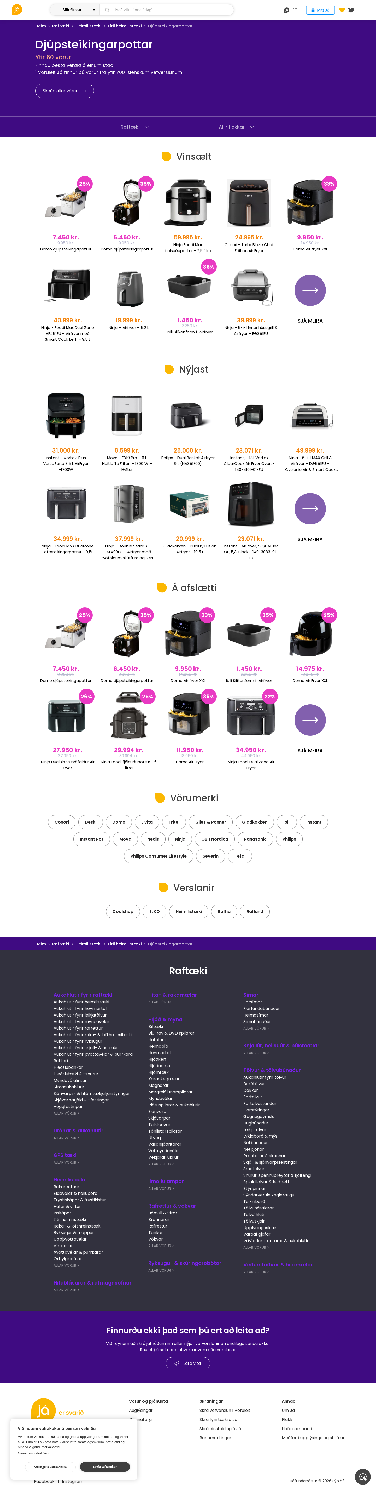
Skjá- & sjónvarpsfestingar (270, 1162)
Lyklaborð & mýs (260, 1136)
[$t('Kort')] (351, 10)
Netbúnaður (255, 1143)
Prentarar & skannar (264, 1156)
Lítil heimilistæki (125, 26)
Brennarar (158, 1220)
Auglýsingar (141, 1410)
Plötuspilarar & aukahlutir (174, 1105)
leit (290, 10)
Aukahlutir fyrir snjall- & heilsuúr (86, 1048)
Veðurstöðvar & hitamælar (278, 1264)
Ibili (286, 822)
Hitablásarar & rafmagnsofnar (93, 1282)
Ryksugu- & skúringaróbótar (184, 1263)
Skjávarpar (159, 1118)
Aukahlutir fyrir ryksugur (78, 1041)
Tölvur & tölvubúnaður (272, 1070)
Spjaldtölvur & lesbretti (266, 1182)
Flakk (287, 1420)
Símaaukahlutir (69, 1087)
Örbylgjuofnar (68, 1259)
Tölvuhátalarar (258, 1208)
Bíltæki (155, 1027)
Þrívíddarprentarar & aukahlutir (276, 1241)
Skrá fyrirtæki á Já (218, 1420)
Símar (250, 994)
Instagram (72, 1481)
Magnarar (158, 1085)
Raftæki (60, 26)
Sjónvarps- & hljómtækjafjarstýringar (92, 1094)
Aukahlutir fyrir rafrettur (78, 1028)
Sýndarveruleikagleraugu (268, 1195)
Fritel (174, 822)
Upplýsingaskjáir (260, 1228)
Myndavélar (160, 1098)
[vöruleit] (30, 9)
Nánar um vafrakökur (33, 1453)
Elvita (147, 822)
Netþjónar (253, 1149)
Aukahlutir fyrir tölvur (264, 1077)
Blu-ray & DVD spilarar (171, 1033)
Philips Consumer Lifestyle (159, 856)
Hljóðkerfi (157, 1059)
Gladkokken (254, 822)
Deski (90, 822)
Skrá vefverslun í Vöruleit (224, 1410)
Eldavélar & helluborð (75, 1193)
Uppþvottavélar (70, 1239)
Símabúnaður (257, 1022)
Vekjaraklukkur (163, 1157)
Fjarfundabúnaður (261, 1009)
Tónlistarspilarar (165, 1131)
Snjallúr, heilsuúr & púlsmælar (281, 1045)
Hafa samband (297, 1429)
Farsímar (252, 1002)
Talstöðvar (159, 1125)
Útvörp (155, 1138)
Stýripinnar (254, 1188)
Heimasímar (255, 1015)
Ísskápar (62, 1213)
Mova (125, 839)
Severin (211, 856)
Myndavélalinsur (70, 1080)
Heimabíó (158, 1046)
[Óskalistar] (342, 10)
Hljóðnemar (160, 1066)
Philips (289, 839)
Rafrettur (157, 1226)
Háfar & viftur (67, 1206)
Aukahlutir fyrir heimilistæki (81, 1002)
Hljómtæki (158, 1072)
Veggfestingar (68, 1107)
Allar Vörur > (66, 1113)
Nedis (153, 839)
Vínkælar (63, 1246)
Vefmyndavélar (164, 1151)
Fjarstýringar (256, 1110)
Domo (118, 822)
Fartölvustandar (260, 1103)
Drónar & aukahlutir (78, 1130)
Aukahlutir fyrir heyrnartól (80, 1009)
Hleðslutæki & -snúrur (76, 1074)
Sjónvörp (157, 1112)
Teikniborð (254, 1201)
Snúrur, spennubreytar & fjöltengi (277, 1175)
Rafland (254, 912)
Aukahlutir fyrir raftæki (83, 994)
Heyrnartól (159, 1053)
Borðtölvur (254, 1084)
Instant (313, 822)
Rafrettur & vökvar (172, 1205)
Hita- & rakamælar (172, 994)
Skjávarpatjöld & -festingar (81, 1100)
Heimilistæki (88, 26)
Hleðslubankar (68, 1067)
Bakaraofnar (66, 1187)
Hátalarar (158, 1040)
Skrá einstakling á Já (220, 1429)
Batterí (61, 1061)
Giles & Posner (210, 822)
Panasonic (255, 839)
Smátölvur (254, 1169)
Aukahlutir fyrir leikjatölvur (80, 1015)
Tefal (239, 856)
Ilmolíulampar (166, 1181)
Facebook (45, 1481)
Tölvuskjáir (254, 1221)
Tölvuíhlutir (254, 1215)
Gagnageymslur (259, 1117)
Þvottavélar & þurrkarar (78, 1252)
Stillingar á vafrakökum (50, 1467)
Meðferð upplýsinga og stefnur (313, 1438)
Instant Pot (91, 839)
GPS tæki (65, 1155)
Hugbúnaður (255, 1123)
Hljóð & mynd (165, 1019)
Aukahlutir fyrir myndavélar (81, 1022)
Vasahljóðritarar (164, 1144)
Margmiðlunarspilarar (170, 1092)
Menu (360, 10)
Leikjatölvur (254, 1130)
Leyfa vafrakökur (105, 1467)
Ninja (180, 839)
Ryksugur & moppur (74, 1233)
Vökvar (155, 1239)
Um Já (288, 1410)
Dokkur (250, 1090)
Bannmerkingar (215, 1438)
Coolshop (123, 912)
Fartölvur (252, 1097)
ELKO (154, 912)
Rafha (224, 912)
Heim (40, 26)
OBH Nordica (214, 839)
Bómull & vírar (162, 1213)
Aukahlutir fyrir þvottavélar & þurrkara (93, 1054)
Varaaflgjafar (257, 1234)
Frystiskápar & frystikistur (80, 1200)
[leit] (167, 9)
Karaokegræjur (164, 1079)
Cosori (62, 822)
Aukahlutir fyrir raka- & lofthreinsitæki (93, 1035)
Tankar (155, 1233)
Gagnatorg (140, 1420)
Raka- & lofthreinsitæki (77, 1226)
